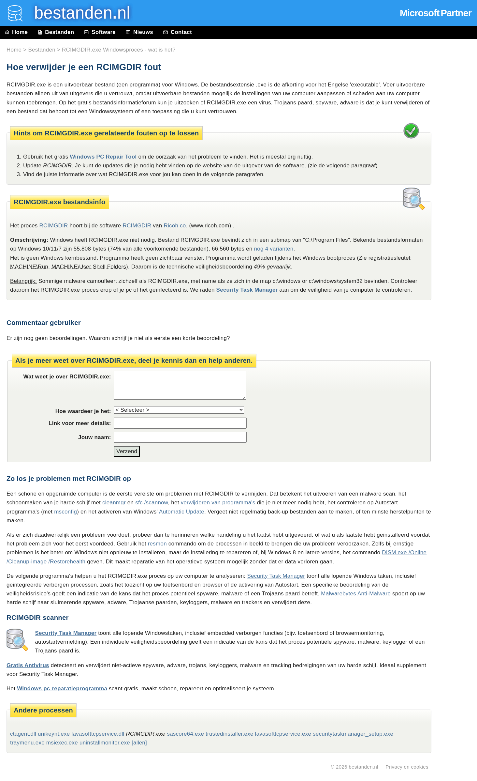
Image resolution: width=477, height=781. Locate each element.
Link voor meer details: (80, 423)
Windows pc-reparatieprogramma (62, 688)
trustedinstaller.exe (229, 734)
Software (100, 32)
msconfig (65, 512)
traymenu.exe (27, 743)
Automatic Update (181, 512)
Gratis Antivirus (28, 665)
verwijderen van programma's (218, 502)
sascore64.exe (185, 734)
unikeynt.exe (54, 734)
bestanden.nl (363, 767)
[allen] (139, 743)
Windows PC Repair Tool (103, 157)
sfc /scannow (151, 502)
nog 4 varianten (274, 249)
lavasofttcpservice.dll (97, 734)
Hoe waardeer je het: (83, 411)
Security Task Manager (247, 290)
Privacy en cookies (406, 767)
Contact (177, 32)
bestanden (77, 13)
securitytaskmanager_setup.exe (353, 734)
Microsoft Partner (435, 13)
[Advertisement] (457, 186)
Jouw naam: (94, 437)
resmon (157, 544)
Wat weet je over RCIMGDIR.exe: (67, 377)
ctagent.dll (23, 734)
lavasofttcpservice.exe (283, 734)
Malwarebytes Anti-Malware (356, 593)
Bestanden (55, 32)
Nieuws (139, 32)
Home (16, 32)
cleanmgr (114, 502)
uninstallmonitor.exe (105, 743)
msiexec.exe (62, 743)
